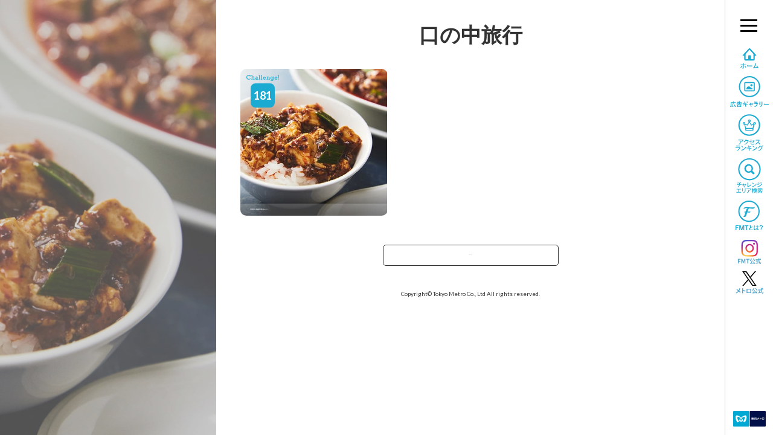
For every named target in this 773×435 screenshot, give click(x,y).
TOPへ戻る (470, 259)
